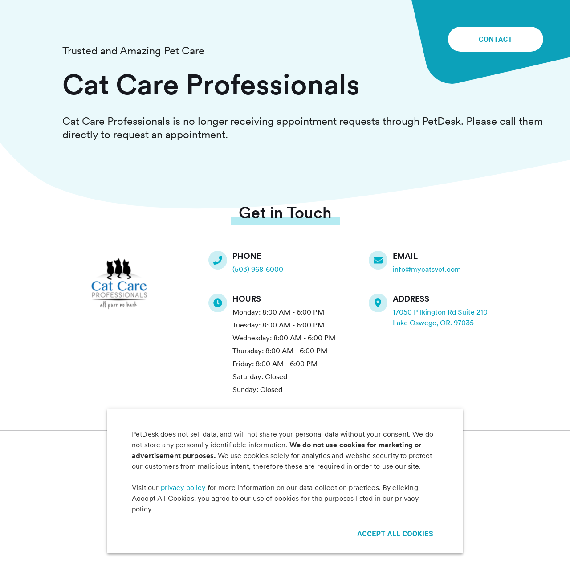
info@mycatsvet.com (427, 269)
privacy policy (183, 487)
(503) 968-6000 (257, 269)
